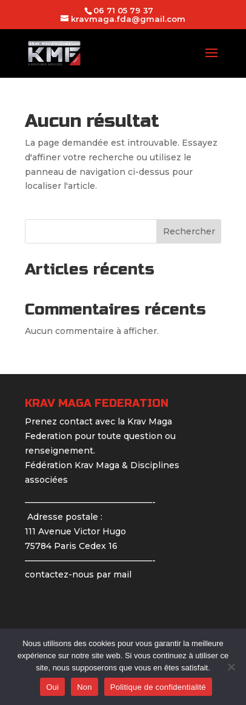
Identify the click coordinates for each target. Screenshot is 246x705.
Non (84, 687)
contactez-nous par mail (78, 574)
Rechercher (189, 231)
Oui (52, 687)
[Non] (231, 667)
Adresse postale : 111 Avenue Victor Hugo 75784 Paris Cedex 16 (75, 531)
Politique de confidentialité (158, 687)
